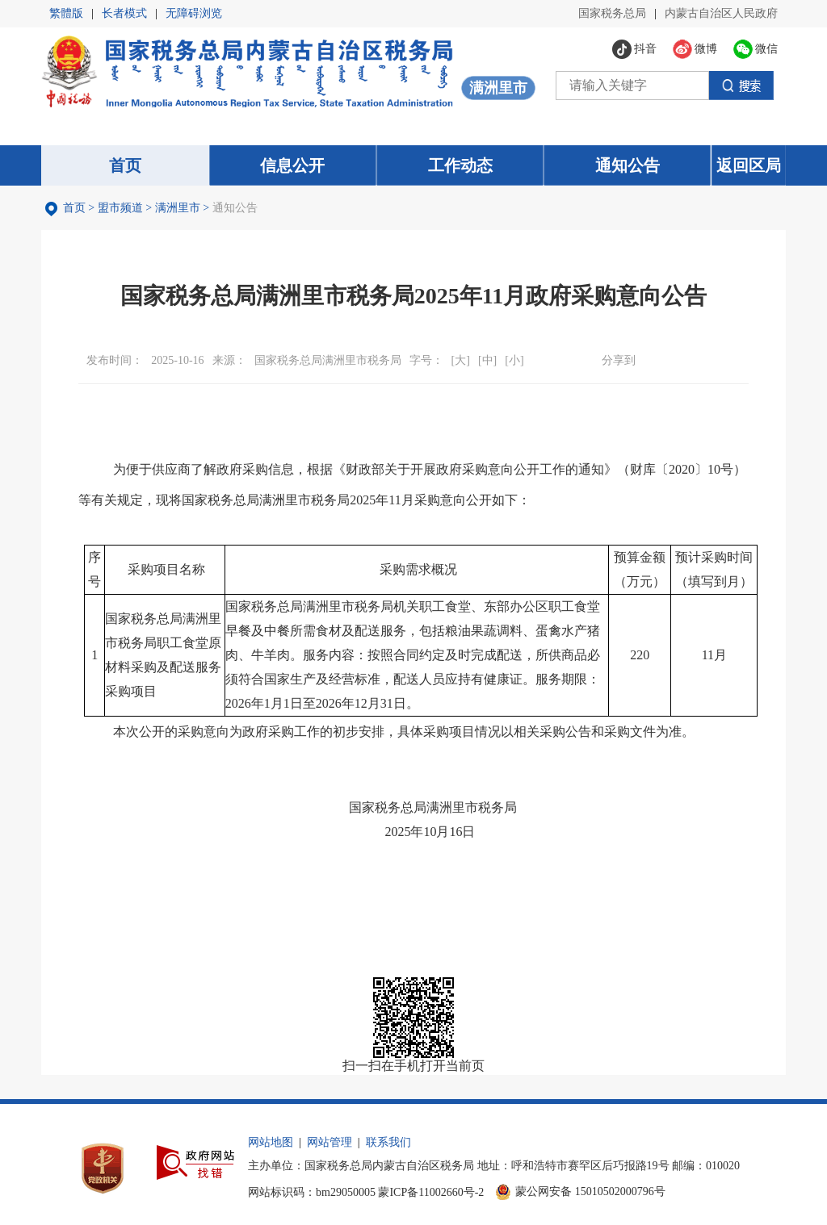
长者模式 (124, 13)
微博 (676, 360)
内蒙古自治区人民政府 (721, 13)
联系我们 (388, 1142)
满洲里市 (177, 208)
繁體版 (66, 13)
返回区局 (748, 165)
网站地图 (270, 1142)
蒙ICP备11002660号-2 (431, 1192)
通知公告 (235, 208)
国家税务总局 (612, 13)
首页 (74, 208)
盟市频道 (120, 208)
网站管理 (329, 1142)
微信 (649, 360)
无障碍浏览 (194, 13)
